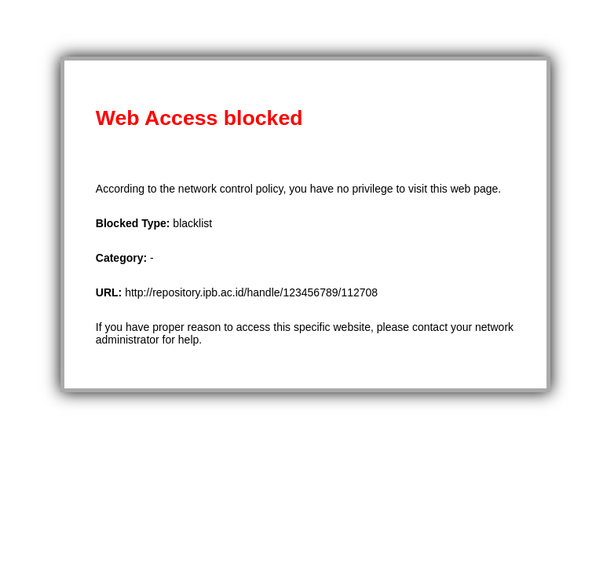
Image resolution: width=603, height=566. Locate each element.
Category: (123, 258)
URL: (110, 292)
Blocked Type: (135, 223)
